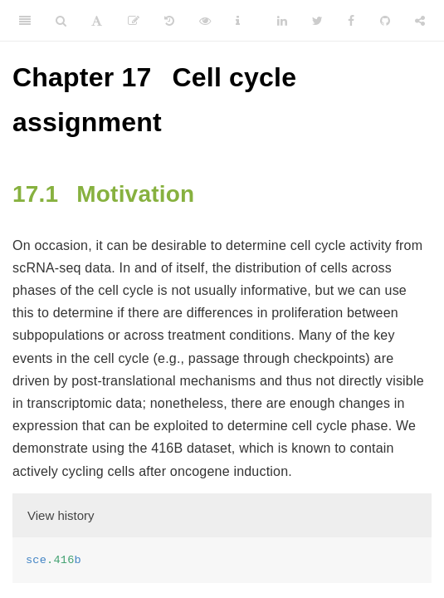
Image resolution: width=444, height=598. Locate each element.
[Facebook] (351, 21)
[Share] (420, 21)
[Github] (385, 21)
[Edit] (133, 21)
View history (61, 515)
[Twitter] (317, 21)
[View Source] (205, 21)
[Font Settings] (97, 21)
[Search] (61, 21)
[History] (169, 21)
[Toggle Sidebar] (25, 21)
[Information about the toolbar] (237, 21)
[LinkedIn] (282, 21)
